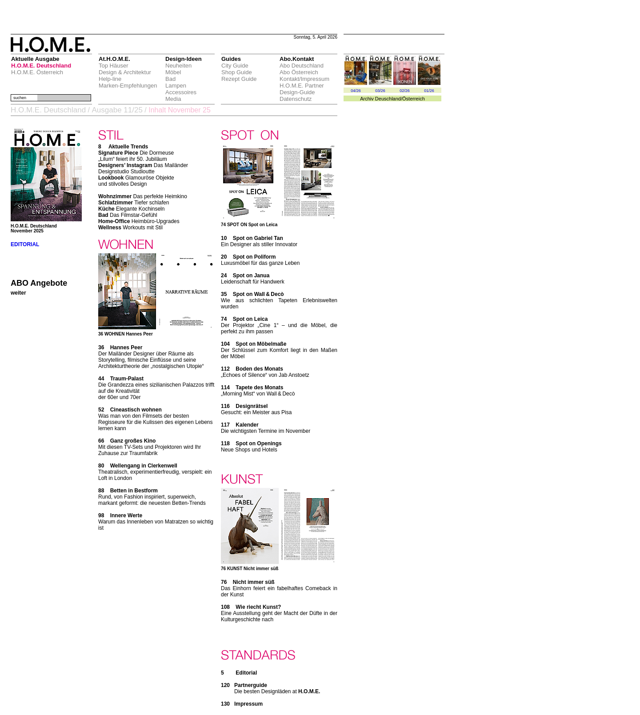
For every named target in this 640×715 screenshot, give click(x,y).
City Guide (234, 65)
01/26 (429, 90)
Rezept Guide (239, 79)
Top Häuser (113, 65)
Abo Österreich (299, 72)
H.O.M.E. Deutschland (41, 65)
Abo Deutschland (302, 65)
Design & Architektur (125, 72)
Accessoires (180, 92)
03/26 (380, 90)
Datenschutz (296, 99)
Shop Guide (236, 72)
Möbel (173, 72)
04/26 (356, 90)
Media (173, 99)
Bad (170, 79)
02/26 (405, 90)
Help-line (110, 79)
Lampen (175, 85)
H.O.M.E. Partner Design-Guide (302, 89)
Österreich (413, 98)
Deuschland (388, 98)
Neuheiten (178, 65)
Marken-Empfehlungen (128, 85)
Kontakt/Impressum (304, 79)
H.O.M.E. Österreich (37, 72)
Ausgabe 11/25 (117, 110)
